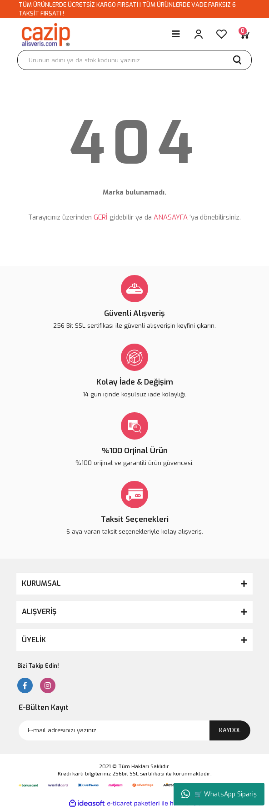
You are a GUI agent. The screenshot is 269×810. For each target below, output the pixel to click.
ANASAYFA (171, 217)
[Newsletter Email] (134, 730)
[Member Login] (198, 34)
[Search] (134, 60)
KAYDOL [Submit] (230, 730)
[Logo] (45, 34)
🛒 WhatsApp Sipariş (219, 794)
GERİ (101, 217)
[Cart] (244, 34)
